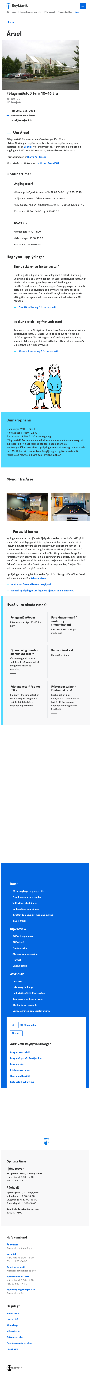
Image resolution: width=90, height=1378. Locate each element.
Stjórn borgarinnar (23, 936)
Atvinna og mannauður (25, 953)
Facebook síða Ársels (23, 115)
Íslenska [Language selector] (13, 1025)
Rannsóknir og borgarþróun (28, 999)
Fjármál (17, 959)
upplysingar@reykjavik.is (46, 1291)
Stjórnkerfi (18, 942)
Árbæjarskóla (38, 578)
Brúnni (27, 146)
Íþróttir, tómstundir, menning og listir (33, 914)
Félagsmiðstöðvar (65, 12)
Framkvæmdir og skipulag (27, 897)
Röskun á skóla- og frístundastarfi (38, 351)
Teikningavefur (15, 1337)
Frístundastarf (49, 12)
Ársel (77, 12)
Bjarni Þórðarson (37, 157)
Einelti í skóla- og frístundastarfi (37, 307)
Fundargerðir (20, 947)
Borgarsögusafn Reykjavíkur (26, 1058)
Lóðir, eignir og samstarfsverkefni (31, 1010)
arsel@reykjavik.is (21, 120)
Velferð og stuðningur (25, 903)
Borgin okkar (17, 1064)
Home (8, 12)
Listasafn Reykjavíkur (22, 1081)
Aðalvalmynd (83, 6)
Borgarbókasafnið (20, 1052)
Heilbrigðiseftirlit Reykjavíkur (29, 993)
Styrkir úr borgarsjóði (25, 1004)
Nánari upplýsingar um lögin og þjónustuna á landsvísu (42, 590)
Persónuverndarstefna (19, 1342)
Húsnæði (17, 981)
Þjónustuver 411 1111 (46, 1280)
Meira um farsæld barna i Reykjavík (31, 584)
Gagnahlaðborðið (20, 1075)
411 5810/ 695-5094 (23, 110)
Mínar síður (30, 1025)
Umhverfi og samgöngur (26, 908)
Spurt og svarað (46, 1269)
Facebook (12, 1348)
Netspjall (46, 1258)
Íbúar (14, 12)
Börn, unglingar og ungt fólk (30, 12)
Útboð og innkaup (23, 987)
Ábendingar (46, 1246)
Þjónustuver (13, 1331)
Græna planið (20, 965)
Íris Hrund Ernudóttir (48, 163)
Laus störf (12, 1319)
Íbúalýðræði (19, 920)
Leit (17, 1033)
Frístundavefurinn (20, 1070)
